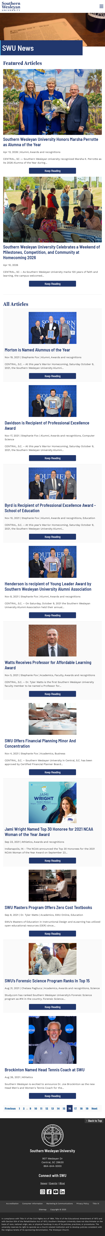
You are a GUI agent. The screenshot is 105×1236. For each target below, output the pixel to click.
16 (69, 1108)
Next (94, 1108)
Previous (10, 1108)
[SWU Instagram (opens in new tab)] (42, 1192)
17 (75, 1108)
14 (58, 1108)
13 (52, 1108)
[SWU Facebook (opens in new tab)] (49, 1192)
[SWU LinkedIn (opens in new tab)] (62, 1192)
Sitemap (43, 1209)
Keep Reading (52, 170)
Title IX (96, 1203)
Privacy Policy (82, 1203)
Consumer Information (32, 1203)
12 (46, 1108)
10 (35, 1108)
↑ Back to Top (94, 1120)
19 (87, 1108)
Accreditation (12, 1203)
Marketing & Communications (59, 1203)
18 (81, 1108)
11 (41, 1108)
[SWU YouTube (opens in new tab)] (55, 1192)
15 (64, 1108)
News (43, 1183)
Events (53, 1183)
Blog (62, 1183)
